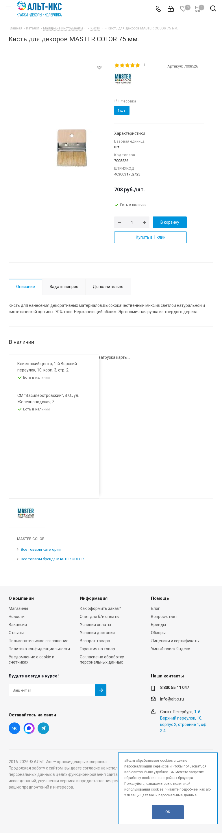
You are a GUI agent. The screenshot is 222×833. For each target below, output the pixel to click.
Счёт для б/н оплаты (99, 616)
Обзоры (158, 632)
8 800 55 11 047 (174, 687)
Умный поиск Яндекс (170, 649)
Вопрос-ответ (164, 616)
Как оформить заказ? (100, 608)
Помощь (160, 598)
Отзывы (16, 632)
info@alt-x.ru (172, 699)
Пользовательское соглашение (39, 640)
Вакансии (18, 624)
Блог (155, 608)
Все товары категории (41, 549)
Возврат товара (95, 640)
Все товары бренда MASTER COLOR (52, 559)
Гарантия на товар (97, 649)
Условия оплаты (95, 624)
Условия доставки (97, 632)
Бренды (158, 624)
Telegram (43, 728)
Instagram (29, 728)
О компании (21, 598)
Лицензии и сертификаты (175, 640)
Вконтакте (14, 728)
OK (167, 812)
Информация (94, 598)
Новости (17, 616)
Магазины (18, 608)
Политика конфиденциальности (39, 649)
